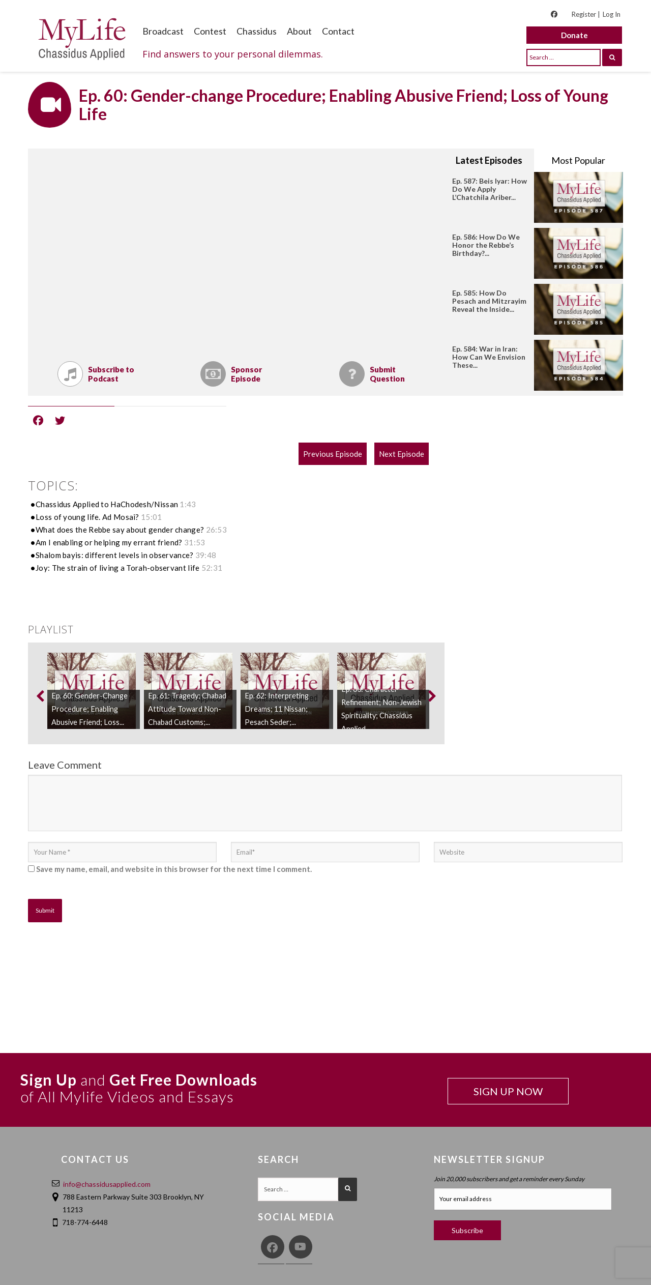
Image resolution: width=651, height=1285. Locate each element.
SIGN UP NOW (508, 1091)
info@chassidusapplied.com (107, 1184)
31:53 (194, 542)
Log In (611, 14)
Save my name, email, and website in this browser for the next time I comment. (174, 868)
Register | (585, 14)
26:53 (216, 529)
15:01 (151, 516)
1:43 (188, 504)
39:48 (206, 555)
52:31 (212, 567)
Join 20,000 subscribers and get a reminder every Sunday (509, 1179)
